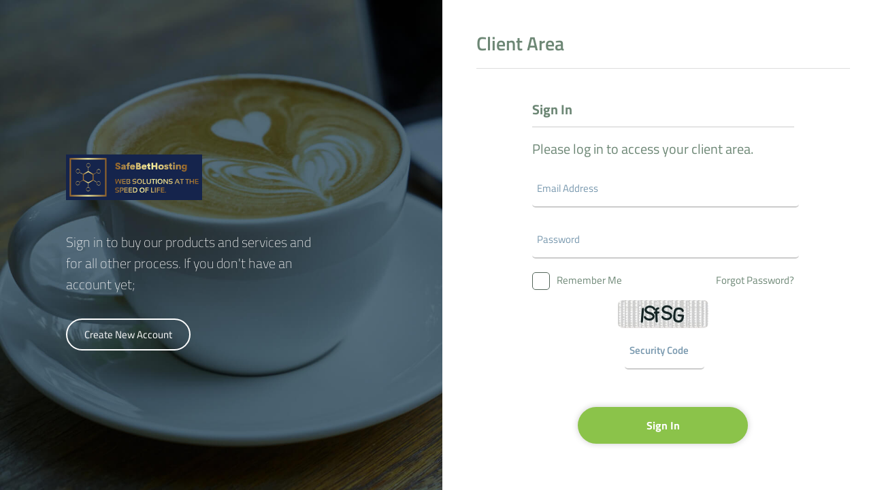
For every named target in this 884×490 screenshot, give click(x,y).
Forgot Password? (755, 280)
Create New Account (128, 334)
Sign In (663, 425)
